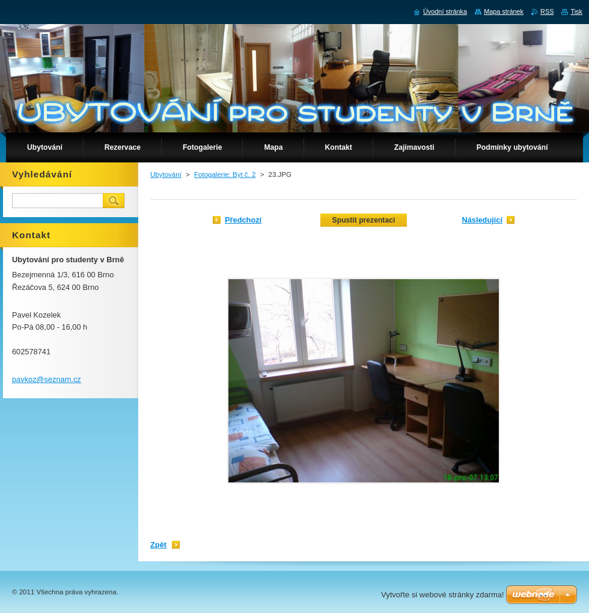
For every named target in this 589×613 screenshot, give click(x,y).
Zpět (158, 544)
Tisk (576, 11)
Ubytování (166, 174)
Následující (482, 219)
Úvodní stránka (445, 11)
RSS (547, 11)
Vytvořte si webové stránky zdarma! (442, 594)
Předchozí (243, 219)
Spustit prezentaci (363, 220)
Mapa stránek (503, 11)
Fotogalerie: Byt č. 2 (224, 174)
